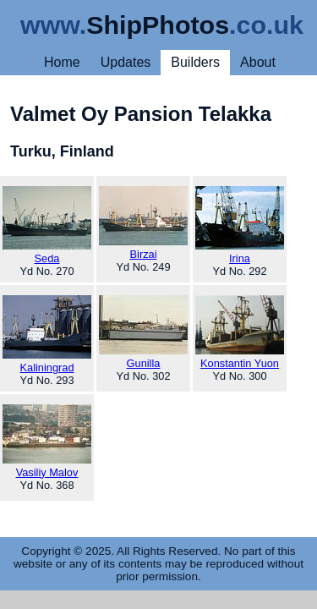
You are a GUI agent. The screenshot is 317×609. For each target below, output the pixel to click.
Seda (47, 225)
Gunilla (143, 332)
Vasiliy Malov (47, 441)
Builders (195, 62)
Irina (239, 225)
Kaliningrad (47, 334)
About (258, 62)
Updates (126, 62)
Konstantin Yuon (239, 332)
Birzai (143, 223)
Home (62, 62)
